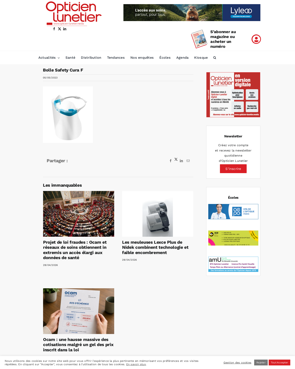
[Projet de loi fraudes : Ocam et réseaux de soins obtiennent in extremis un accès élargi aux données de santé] (78, 214)
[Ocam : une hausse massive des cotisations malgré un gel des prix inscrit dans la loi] (109, 282)
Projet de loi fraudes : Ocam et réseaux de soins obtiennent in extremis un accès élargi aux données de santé (74, 250)
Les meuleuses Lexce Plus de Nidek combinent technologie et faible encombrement (147, 247)
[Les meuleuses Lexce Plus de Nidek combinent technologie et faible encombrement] (150, 214)
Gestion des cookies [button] (238, 362)
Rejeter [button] (260, 362)
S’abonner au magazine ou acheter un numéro (223, 39)
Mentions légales (165, 346)
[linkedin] (64, 28)
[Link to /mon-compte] (256, 39)
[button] (214, 58)
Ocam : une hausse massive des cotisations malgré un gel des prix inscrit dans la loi (109, 316)
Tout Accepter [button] (279, 362)
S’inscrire (233, 169)
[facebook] (54, 28)
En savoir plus (136, 364)
